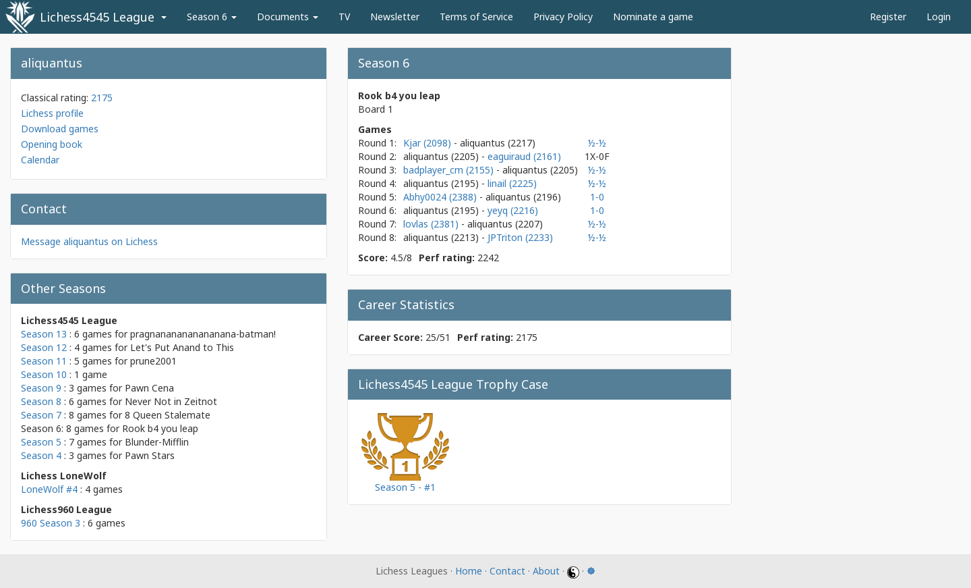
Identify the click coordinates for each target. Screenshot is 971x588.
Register (888, 16)
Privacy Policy (563, 16)
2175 (102, 97)
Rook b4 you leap (160, 428)
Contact (507, 570)
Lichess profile (52, 113)
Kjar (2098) (428, 142)
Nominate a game (653, 16)
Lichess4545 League (97, 17)
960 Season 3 (50, 522)
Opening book (51, 144)
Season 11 (44, 360)
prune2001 (153, 360)
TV (344, 16)
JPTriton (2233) (520, 237)
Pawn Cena (149, 387)
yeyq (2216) (513, 210)
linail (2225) (512, 183)
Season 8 (41, 401)
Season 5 (41, 441)
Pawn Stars (150, 455)
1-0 (597, 196)
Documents (287, 16)
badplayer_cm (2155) (449, 169)
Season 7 (41, 414)
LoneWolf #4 (49, 489)
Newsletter (394, 16)
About (546, 570)
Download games (59, 128)
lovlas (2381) (432, 223)
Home (468, 570)
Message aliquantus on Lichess (89, 241)
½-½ (597, 142)
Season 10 (44, 374)
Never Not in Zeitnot (171, 401)
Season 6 (212, 16)
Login (938, 16)
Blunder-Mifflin (157, 441)
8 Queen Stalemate (167, 414)
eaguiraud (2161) (524, 156)
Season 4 (41, 455)
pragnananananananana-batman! (203, 333)
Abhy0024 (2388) (441, 196)
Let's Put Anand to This (182, 347)
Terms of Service (476, 16)
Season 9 (41, 387)
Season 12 (44, 347)
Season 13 (44, 333)
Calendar (40, 159)
